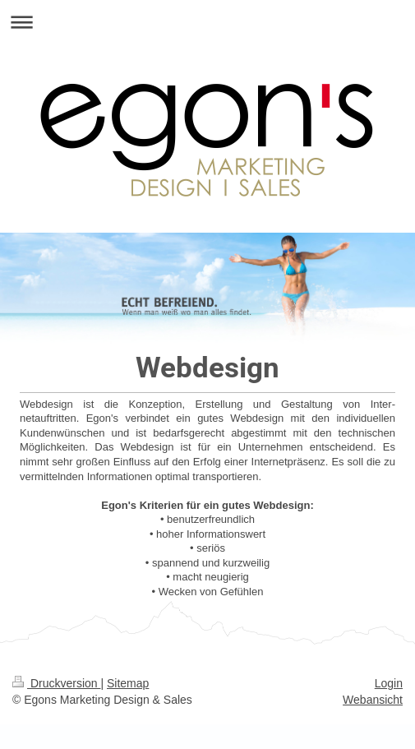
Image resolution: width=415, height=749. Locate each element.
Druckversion (56, 683)
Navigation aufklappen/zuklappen (207, 21)
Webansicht (373, 699)
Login (389, 683)
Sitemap (128, 683)
